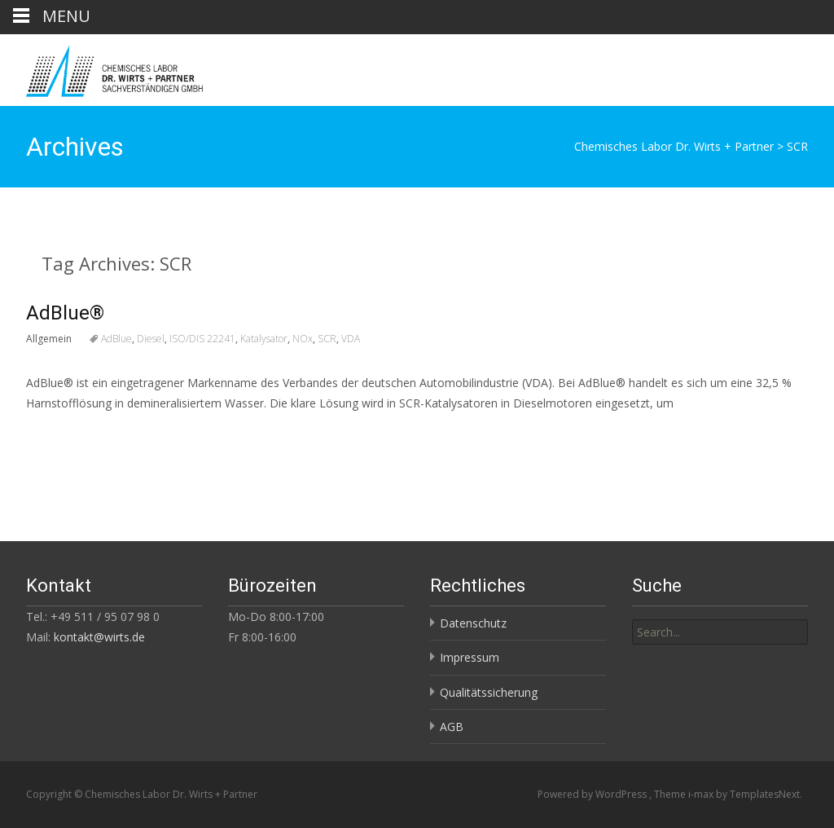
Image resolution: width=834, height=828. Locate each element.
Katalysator (264, 339)
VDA (350, 339)
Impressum (469, 657)
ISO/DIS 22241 (202, 339)
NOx (302, 339)
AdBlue (116, 339)
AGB (451, 726)
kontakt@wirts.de (99, 637)
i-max (702, 794)
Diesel (151, 339)
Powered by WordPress (593, 794)
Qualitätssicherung (489, 692)
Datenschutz (473, 623)
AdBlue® (65, 313)
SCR (327, 339)
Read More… (62, 433)
